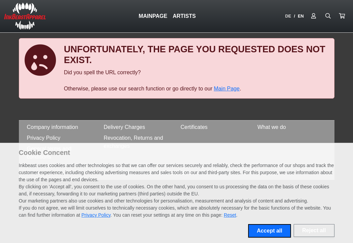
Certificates (194, 127)
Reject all (314, 230)
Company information (52, 127)
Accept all (270, 231)
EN (301, 16)
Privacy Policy (44, 138)
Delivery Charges (124, 127)
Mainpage (153, 16)
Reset (230, 215)
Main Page (227, 88)
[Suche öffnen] (328, 16)
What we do (272, 127)
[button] (342, 16)
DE (288, 16)
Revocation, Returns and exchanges (133, 142)
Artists (184, 16)
